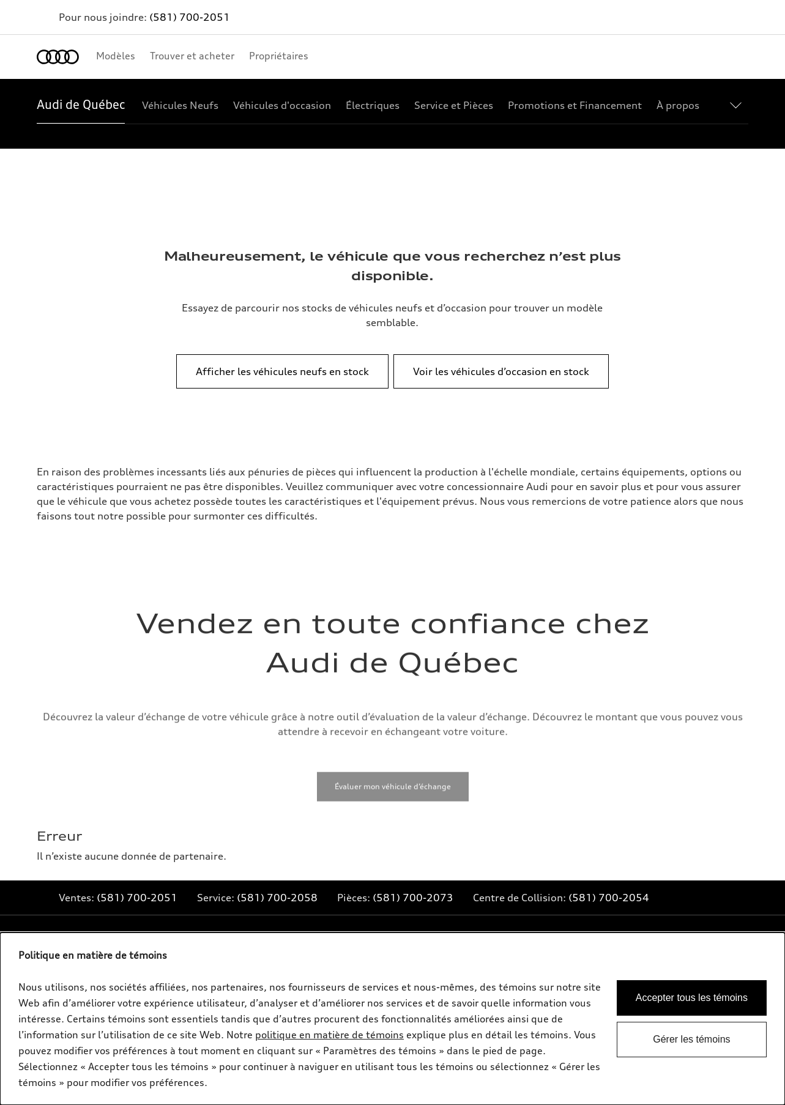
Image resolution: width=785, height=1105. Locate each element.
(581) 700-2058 (277, 897)
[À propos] (678, 105)
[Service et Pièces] (453, 105)
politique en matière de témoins (329, 1035)
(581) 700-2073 (413, 897)
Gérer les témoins (691, 1039)
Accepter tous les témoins (692, 997)
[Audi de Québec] (81, 105)
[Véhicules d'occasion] (282, 105)
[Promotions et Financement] (575, 105)
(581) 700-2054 (608, 897)
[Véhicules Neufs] (180, 105)
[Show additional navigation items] (738, 104)
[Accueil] (58, 57)
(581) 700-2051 (189, 17)
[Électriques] (373, 105)
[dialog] (392, 1018)
